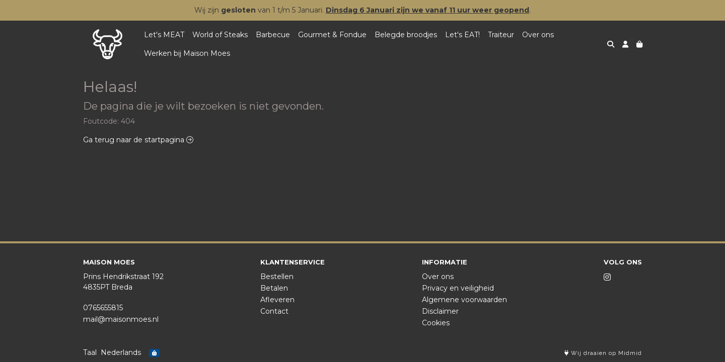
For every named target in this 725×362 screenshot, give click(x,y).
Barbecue (273, 34)
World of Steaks (220, 34)
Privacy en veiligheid (458, 288)
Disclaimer (440, 311)
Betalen (274, 288)
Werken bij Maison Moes (187, 53)
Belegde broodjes (406, 34)
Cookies (436, 322)
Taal (90, 352)
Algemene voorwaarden (464, 299)
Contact (274, 311)
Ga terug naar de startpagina (138, 139)
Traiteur (501, 34)
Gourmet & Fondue (332, 34)
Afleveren (277, 299)
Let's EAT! (462, 34)
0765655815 (103, 307)
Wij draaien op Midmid (603, 353)
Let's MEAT (164, 34)
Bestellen (277, 276)
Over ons (538, 34)
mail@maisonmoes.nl (121, 319)
